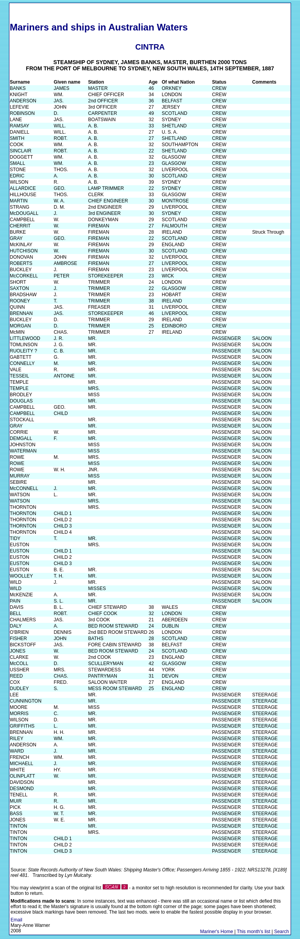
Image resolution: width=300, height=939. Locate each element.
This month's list (253, 931)
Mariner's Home (216, 931)
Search (281, 931)
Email (16, 920)
